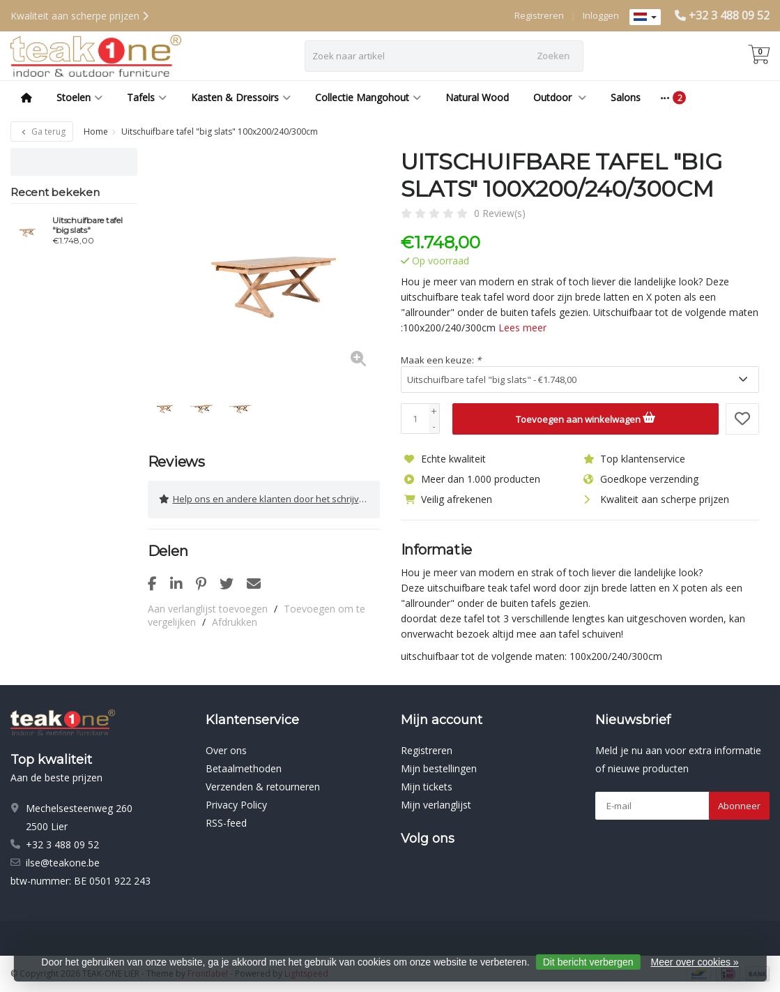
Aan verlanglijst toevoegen (208, 608)
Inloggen (601, 15)
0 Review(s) (500, 213)
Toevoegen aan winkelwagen (585, 417)
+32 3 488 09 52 (729, 15)
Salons (626, 97)
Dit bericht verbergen (588, 962)
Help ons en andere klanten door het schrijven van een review (269, 498)
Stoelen (79, 97)
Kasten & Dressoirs (241, 97)
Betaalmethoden (244, 768)
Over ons (226, 750)
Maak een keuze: (441, 360)
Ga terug (42, 131)
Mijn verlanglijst (436, 804)
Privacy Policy (236, 804)
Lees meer (522, 327)
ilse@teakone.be (63, 862)
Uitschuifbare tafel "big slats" (87, 225)
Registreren (539, 15)
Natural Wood (477, 97)
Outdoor (559, 97)
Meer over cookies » (695, 962)
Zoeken (553, 56)
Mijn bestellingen (439, 768)
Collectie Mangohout (368, 97)
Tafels (147, 97)
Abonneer (739, 805)
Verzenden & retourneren (263, 786)
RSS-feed (226, 822)
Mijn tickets (426, 786)
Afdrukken (234, 621)
